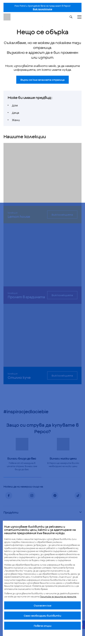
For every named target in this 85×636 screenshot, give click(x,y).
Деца (15, 112)
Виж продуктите (42, 9)
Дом (15, 105)
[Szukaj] (71, 17)
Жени (16, 120)
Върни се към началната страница (42, 79)
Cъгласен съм (42, 605)
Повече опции (42, 625)
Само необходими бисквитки (42, 615)
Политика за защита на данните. (58, 596)
